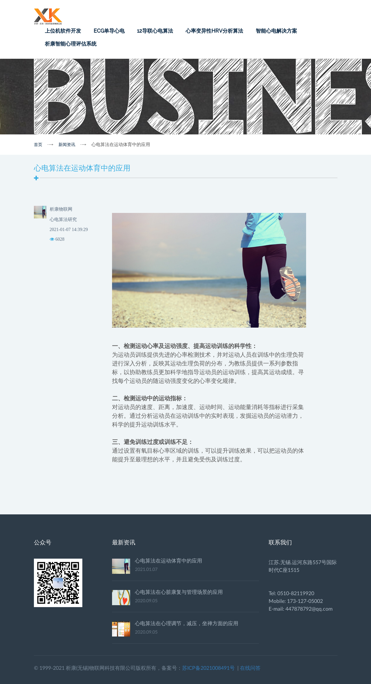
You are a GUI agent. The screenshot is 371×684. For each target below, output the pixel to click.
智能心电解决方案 (276, 31)
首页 (38, 144)
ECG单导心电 (109, 31)
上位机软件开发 (63, 31)
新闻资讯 (66, 144)
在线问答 (250, 668)
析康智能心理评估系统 (71, 44)
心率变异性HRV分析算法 (214, 31)
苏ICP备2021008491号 (208, 668)
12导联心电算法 (155, 31)
